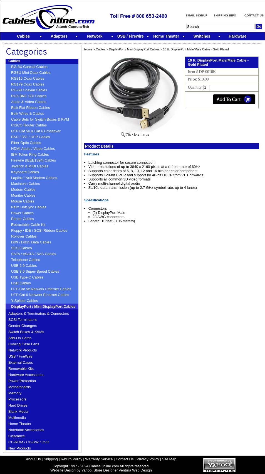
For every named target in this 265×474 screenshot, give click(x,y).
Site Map (169, 459)
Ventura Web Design (135, 470)
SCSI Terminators (22, 319)
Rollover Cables (24, 236)
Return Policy (71, 459)
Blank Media (18, 411)
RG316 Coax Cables (27, 78)
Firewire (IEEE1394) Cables (33, 160)
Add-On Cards (19, 338)
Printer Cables (22, 219)
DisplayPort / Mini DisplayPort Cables (43, 306)
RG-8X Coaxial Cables (29, 67)
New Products (19, 448)
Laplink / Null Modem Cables (34, 178)
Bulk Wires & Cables (27, 113)
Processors (17, 399)
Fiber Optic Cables (26, 143)
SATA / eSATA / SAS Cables (33, 254)
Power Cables (22, 213)
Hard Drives (18, 405)
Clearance (16, 436)
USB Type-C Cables (27, 277)
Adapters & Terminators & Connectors (38, 313)
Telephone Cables (25, 260)
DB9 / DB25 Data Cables (31, 242)
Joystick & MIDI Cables (29, 166)
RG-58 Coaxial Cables (29, 90)
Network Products (22, 350)
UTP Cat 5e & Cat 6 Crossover (36, 131)
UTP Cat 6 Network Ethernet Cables (40, 295)
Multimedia (17, 418)
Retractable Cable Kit (28, 225)
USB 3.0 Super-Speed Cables (35, 271)
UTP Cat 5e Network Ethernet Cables (41, 289)
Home (88, 49)
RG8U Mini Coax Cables (31, 72)
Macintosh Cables (25, 184)
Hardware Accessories (26, 375)
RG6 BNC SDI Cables (28, 96)
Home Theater (19, 424)
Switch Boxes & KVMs (26, 332)
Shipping (51, 459)
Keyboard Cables (25, 172)
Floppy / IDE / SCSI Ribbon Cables (39, 230)
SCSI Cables (21, 248)
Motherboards (19, 387)
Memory (14, 393)
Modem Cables (23, 189)
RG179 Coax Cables (27, 84)
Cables (14, 61)
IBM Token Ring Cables (30, 154)
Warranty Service (99, 459)
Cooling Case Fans (23, 344)
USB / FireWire (20, 356)
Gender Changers (22, 326)
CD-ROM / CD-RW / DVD (28, 442)
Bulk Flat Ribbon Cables (30, 108)
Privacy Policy (148, 459)
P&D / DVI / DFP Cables (30, 137)
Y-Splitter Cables (24, 301)
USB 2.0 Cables (24, 265)
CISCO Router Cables (29, 125)
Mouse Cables (22, 201)
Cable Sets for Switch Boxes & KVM (40, 119)
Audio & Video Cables (28, 102)
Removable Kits (21, 369)
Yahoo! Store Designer (99, 470)
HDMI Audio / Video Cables (33, 148)
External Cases (20, 362)
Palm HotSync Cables (28, 207)
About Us (33, 459)
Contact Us (124, 459)
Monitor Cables (23, 195)
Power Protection (22, 381)
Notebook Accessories (26, 430)
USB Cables (21, 283)
